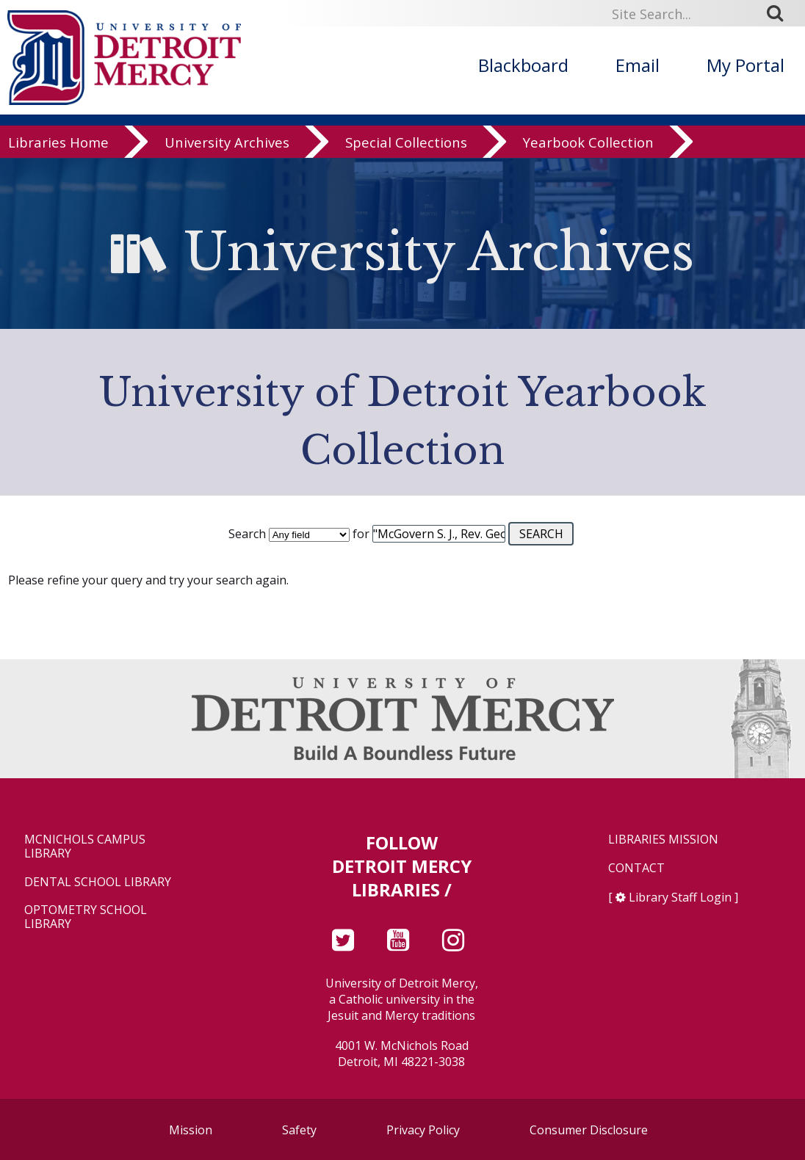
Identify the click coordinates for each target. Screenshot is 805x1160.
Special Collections (406, 143)
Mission (190, 1130)
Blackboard (523, 65)
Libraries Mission (663, 840)
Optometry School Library (85, 917)
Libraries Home (58, 143)
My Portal (745, 65)
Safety (299, 1130)
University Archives (227, 143)
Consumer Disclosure (589, 1130)
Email (638, 65)
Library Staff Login (680, 897)
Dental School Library (97, 882)
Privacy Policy (423, 1130)
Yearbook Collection (588, 143)
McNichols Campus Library (84, 846)
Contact (636, 868)
